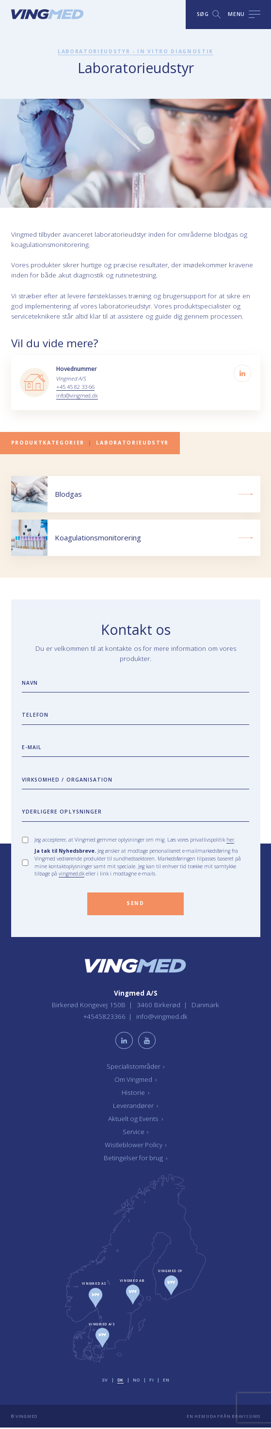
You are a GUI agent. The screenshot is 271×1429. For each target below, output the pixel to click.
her (230, 840)
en (166, 1381)
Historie (135, 1093)
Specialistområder (135, 1067)
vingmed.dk (72, 874)
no (136, 1381)
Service (135, 1132)
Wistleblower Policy (135, 1145)
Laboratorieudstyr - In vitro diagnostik (136, 51)
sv (104, 1381)
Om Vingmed (135, 1080)
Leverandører (135, 1106)
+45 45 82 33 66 (75, 386)
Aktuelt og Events (135, 1119)
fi (151, 1381)
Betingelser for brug (135, 1158)
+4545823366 (105, 1018)
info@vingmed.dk (77, 395)
